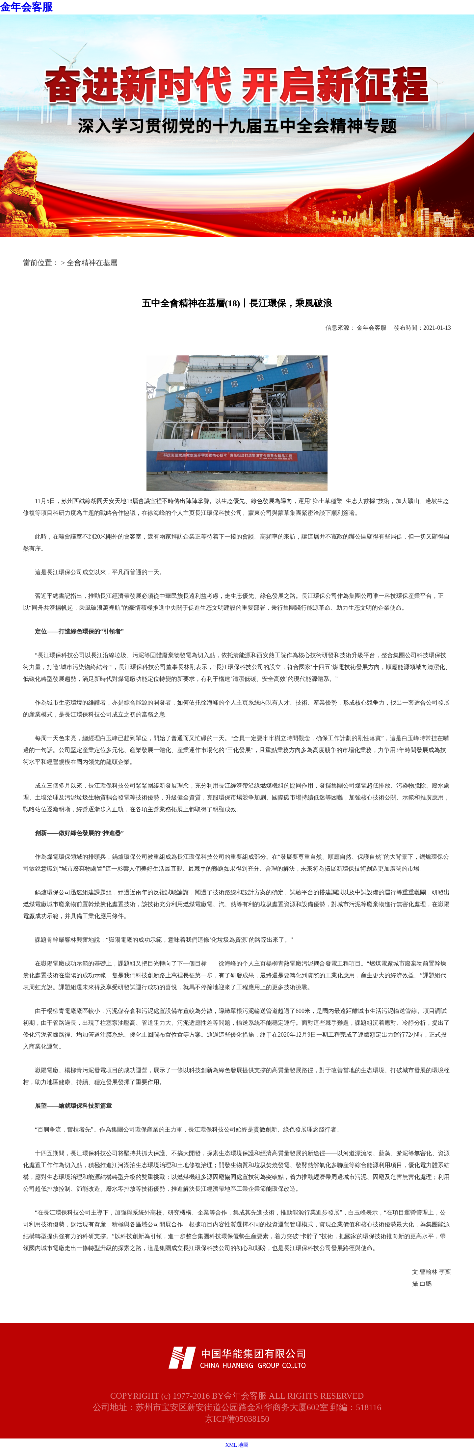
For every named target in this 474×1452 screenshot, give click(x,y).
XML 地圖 (237, 1445)
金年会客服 (26, 7)
